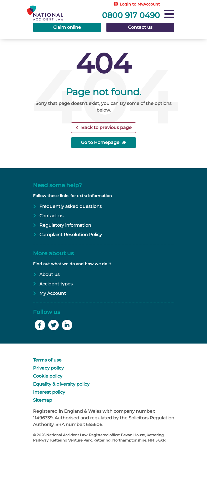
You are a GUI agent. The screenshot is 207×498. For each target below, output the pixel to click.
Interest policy (49, 392)
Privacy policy (48, 368)
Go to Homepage (100, 142)
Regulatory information (65, 225)
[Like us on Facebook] (41, 326)
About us (49, 274)
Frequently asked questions (70, 206)
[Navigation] (169, 15)
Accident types (56, 284)
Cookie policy (47, 376)
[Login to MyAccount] (137, 4)
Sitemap (42, 400)
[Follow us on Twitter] (54, 326)
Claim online (67, 27)
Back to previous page (106, 127)
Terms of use (47, 360)
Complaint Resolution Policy (70, 234)
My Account (52, 293)
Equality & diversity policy (61, 384)
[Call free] (153, 14)
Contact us (140, 27)
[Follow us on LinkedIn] (68, 326)
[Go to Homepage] (51, 9)
